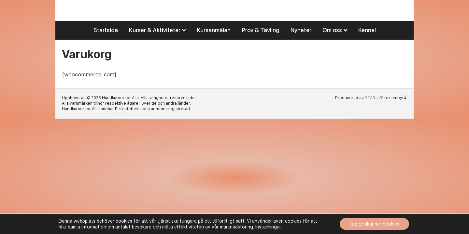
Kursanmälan (214, 40)
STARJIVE (374, 108)
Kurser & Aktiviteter (154, 40)
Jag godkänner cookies (374, 224)
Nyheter (301, 40)
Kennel (367, 40)
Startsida (105, 40)
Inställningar (268, 226)
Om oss (332, 40)
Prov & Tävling (260, 40)
